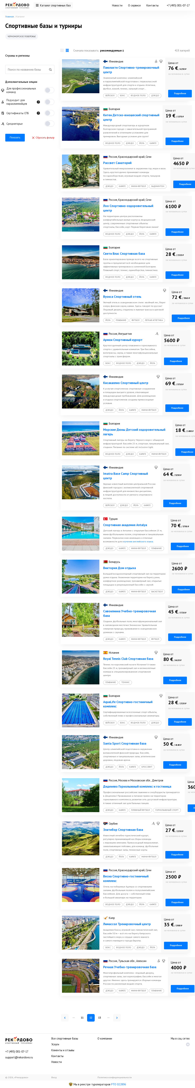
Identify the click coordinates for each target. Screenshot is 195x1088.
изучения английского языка (137, 541)
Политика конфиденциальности (115, 1077)
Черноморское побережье (22, 36)
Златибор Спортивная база (123, 830)
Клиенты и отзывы (62, 1050)
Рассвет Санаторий (117, 163)
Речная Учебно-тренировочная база (129, 967)
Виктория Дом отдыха (119, 568)
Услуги (55, 1044)
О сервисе (134, 5)
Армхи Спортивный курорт (122, 340)
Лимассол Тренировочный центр (127, 924)
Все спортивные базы (64, 1038)
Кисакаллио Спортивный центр (125, 383)
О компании (105, 1038)
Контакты (152, 5)
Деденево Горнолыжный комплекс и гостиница (137, 786)
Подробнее (180, 93)
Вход (54, 1077)
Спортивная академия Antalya (125, 525)
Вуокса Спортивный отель (122, 297)
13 (99, 1017)
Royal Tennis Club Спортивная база (128, 659)
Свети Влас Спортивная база (124, 254)
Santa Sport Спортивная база (124, 743)
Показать (15, 137)
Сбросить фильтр (43, 137)
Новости (117, 5)
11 (82, 1017)
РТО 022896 (118, 1084)
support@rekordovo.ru (19, 1057)
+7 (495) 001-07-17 (178, 5)
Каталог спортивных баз (53, 5)
